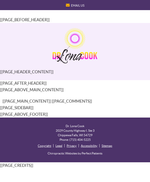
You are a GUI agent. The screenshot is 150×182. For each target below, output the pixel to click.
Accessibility (89, 145)
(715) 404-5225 (80, 139)
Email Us (75, 5)
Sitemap (107, 145)
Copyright (44, 145)
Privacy (72, 145)
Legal (58, 145)
